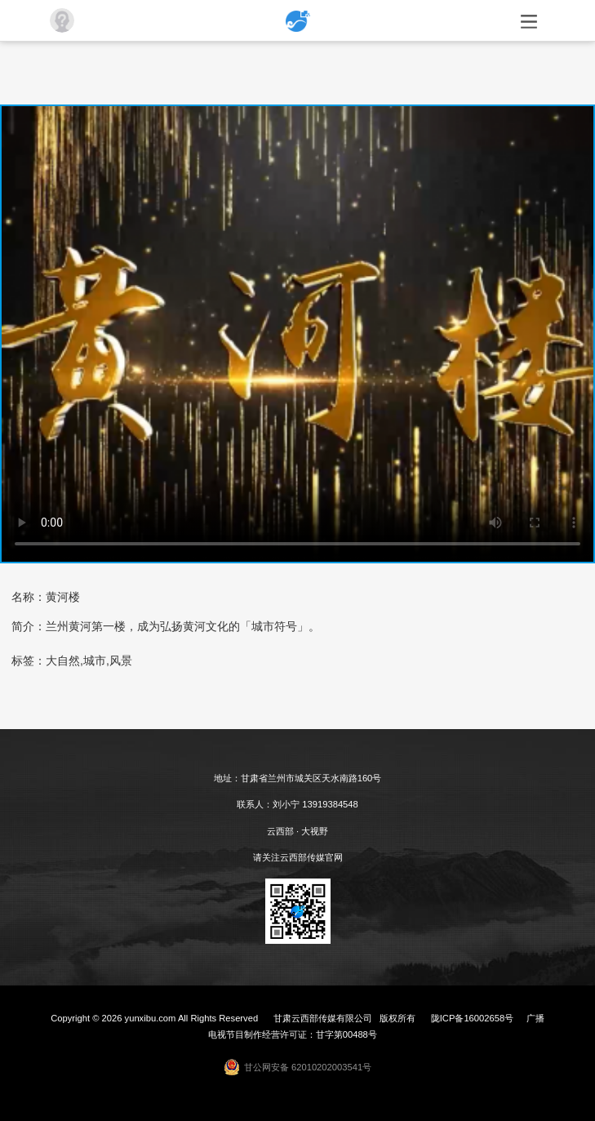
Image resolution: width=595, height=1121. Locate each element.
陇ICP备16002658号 (472, 1018)
